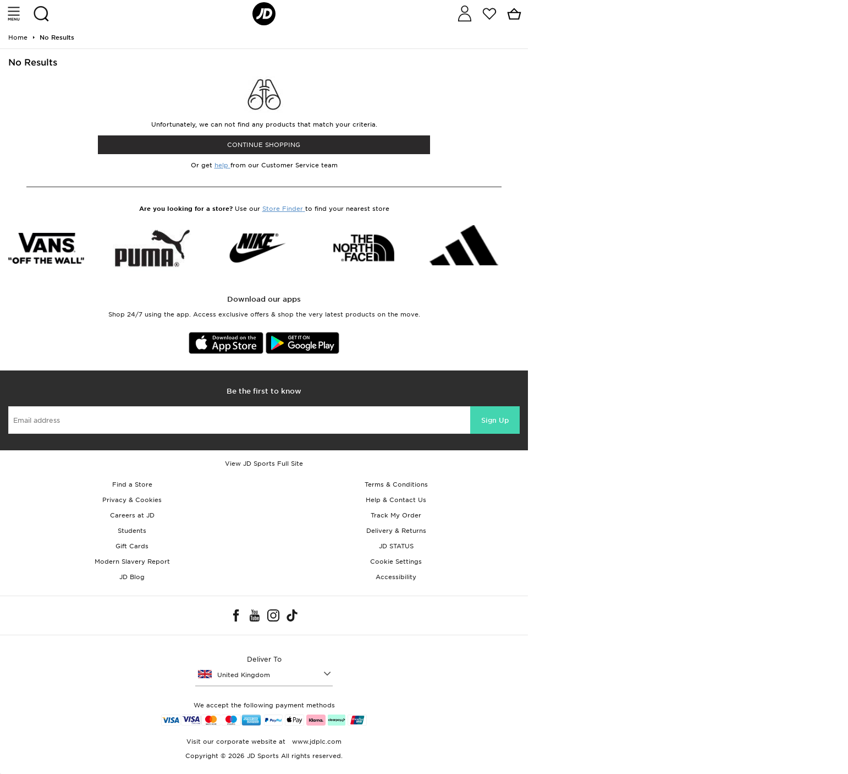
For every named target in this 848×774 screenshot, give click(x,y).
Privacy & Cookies (132, 500)
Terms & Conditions (396, 484)
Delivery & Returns (396, 531)
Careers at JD (132, 515)
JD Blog (132, 577)
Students (132, 531)
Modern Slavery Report (132, 561)
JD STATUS (396, 546)
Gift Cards (131, 546)
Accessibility (396, 577)
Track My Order (396, 515)
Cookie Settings (396, 561)
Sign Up (495, 420)
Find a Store (132, 484)
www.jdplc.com (316, 741)
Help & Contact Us (396, 500)
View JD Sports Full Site (264, 463)
